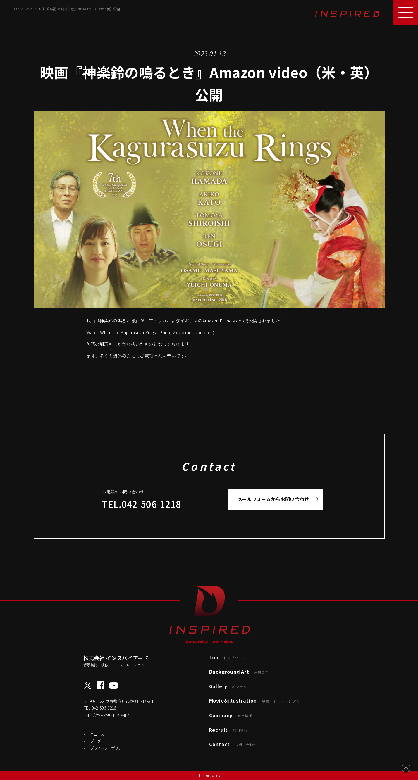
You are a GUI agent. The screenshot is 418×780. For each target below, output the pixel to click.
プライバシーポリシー (107, 748)
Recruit (228, 729)
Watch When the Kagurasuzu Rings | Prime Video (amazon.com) (150, 332)
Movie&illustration (254, 700)
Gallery (230, 686)
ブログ (95, 741)
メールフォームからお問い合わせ (273, 499)
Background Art (239, 671)
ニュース (97, 734)
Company (230, 715)
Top (227, 657)
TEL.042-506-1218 (141, 504)
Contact (233, 744)
